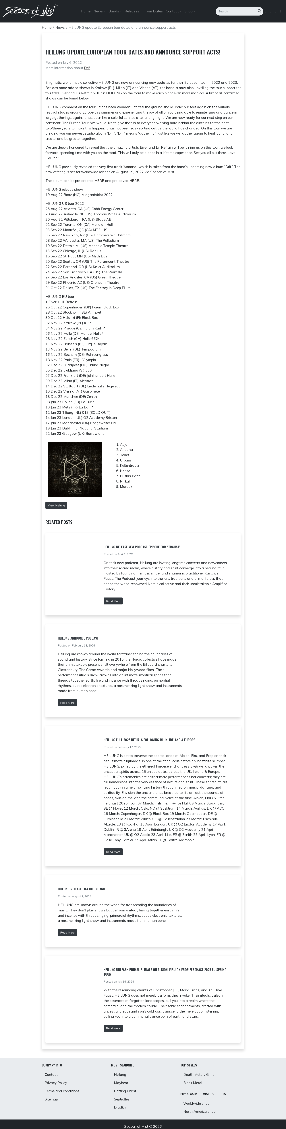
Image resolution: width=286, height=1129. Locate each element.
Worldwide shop (196, 1103)
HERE (99, 180)
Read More (113, 601)
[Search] (236, 11)
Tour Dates (154, 11)
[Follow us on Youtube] (280, 11)
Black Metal (192, 1083)
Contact (51, 1074)
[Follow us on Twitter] (270, 11)
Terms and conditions (62, 1091)
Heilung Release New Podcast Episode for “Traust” (142, 546)
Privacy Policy (56, 1083)
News (60, 27)
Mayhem (121, 1083)
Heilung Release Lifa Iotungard (81, 889)
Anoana (129, 167)
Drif (87, 68)
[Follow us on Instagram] (275, 11)
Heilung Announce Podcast (78, 638)
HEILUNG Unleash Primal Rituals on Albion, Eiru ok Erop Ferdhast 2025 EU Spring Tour (165, 972)
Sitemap (51, 1099)
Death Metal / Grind (199, 1074)
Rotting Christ (125, 1091)
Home (85, 11)
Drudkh (120, 1107)
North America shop (199, 1111)
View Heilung (56, 505)
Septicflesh (123, 1099)
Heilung (120, 1074)
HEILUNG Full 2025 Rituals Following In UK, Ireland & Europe (149, 739)
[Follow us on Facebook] (265, 11)
